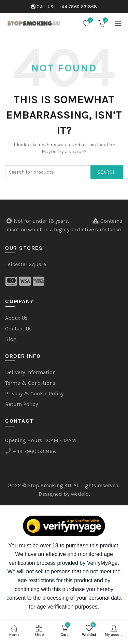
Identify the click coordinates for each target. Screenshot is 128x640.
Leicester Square (25, 264)
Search (107, 172)
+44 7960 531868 (78, 6)
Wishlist (90, 20)
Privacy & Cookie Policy (34, 393)
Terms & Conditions (30, 383)
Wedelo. (80, 494)
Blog (11, 339)
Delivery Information (30, 372)
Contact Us (18, 328)
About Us (16, 318)
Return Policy (21, 404)
